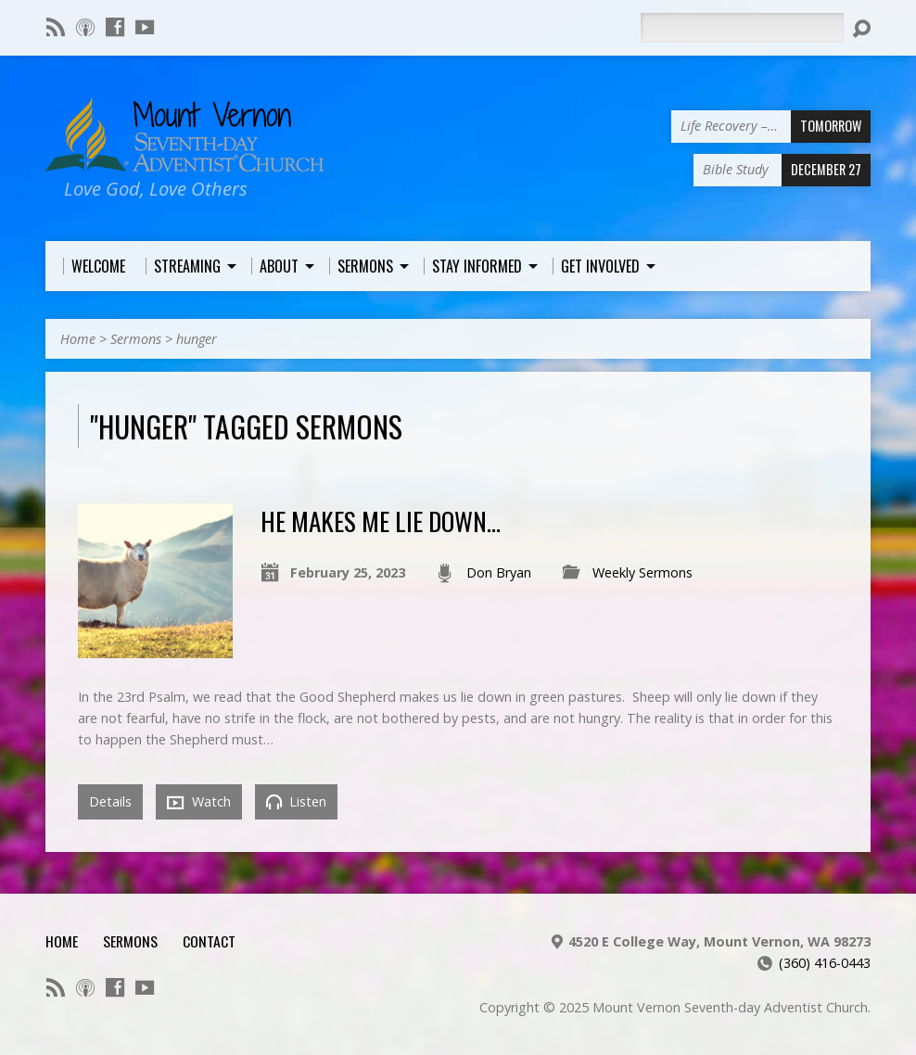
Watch (199, 802)
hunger (196, 339)
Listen (296, 801)
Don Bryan (498, 572)
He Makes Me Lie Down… (381, 521)
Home (77, 339)
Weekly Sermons (642, 572)
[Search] (742, 28)
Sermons (135, 339)
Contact (209, 941)
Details (110, 801)
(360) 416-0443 (825, 963)
